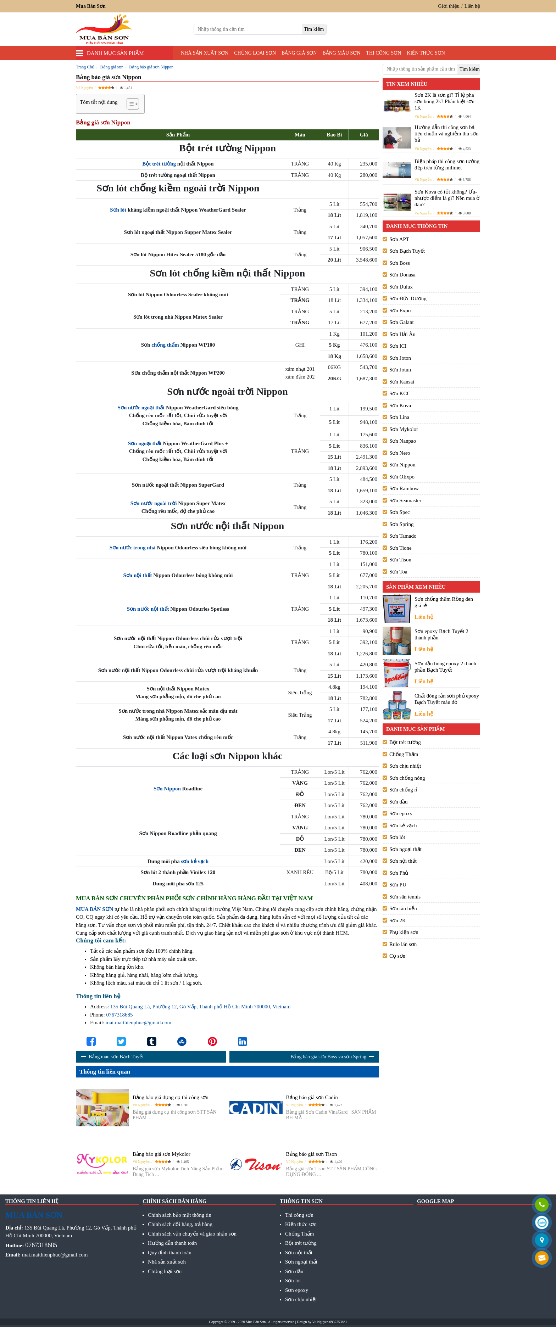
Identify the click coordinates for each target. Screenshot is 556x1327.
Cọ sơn (397, 956)
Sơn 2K (397, 920)
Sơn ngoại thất (145, 443)
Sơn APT (399, 239)
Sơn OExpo (402, 477)
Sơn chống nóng (407, 778)
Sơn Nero (399, 453)
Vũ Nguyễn (84, 88)
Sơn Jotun (400, 370)
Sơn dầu (398, 802)
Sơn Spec (399, 512)
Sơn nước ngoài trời (153, 503)
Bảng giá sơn (299, 53)
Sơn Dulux (401, 287)
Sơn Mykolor (403, 429)
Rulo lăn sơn (403, 944)
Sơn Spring (401, 524)
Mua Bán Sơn (256, 1322)
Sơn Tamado (402, 536)
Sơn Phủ (398, 873)
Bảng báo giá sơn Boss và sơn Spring (328, 1056)
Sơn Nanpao (402, 441)
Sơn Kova (400, 405)
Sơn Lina (399, 417)
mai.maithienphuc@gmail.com (138, 1022)
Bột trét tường (159, 164)
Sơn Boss (399, 263)
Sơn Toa (398, 572)
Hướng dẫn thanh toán (172, 1243)
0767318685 (119, 1015)
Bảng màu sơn (341, 53)
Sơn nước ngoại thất (141, 407)
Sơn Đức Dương (408, 298)
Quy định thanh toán (169, 1252)
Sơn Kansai (401, 382)
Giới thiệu (449, 6)
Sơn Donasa (402, 275)
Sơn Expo (400, 310)
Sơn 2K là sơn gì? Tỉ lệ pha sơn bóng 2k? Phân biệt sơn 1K (444, 101)
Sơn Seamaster (405, 500)
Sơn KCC (399, 393)
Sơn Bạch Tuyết (407, 251)
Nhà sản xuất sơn (204, 53)
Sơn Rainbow (404, 488)
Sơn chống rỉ (403, 790)
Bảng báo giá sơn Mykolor (161, 1154)
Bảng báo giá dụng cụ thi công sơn (170, 1097)
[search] (314, 29)
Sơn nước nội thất (148, 609)
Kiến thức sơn (426, 53)
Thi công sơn (383, 53)
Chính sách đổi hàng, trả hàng (180, 1224)
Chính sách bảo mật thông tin (179, 1215)
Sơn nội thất (137, 575)
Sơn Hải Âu (402, 334)
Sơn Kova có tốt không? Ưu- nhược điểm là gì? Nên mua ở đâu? (447, 198)
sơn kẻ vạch (195, 861)
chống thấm (165, 345)
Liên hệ (472, 6)
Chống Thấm (403, 754)
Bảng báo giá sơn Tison (311, 1154)
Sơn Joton (400, 358)
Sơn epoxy (400, 813)
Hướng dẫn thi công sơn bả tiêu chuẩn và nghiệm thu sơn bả (446, 133)
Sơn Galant (401, 322)
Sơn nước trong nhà (133, 547)
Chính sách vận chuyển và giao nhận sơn (192, 1234)
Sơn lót (118, 210)
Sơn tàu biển (403, 908)
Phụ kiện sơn (403, 932)
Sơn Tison (400, 559)
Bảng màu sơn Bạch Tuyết (116, 1056)
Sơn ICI (398, 346)
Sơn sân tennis (405, 897)
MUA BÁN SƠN (94, 909)
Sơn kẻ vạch (403, 825)
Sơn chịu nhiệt (405, 766)
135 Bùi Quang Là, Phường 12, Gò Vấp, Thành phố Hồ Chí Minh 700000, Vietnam (200, 1006)
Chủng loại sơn (255, 53)
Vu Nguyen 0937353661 (329, 1322)
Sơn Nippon (167, 788)
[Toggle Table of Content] (129, 104)
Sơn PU (397, 885)
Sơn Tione (400, 548)
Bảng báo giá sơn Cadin (312, 1097)
